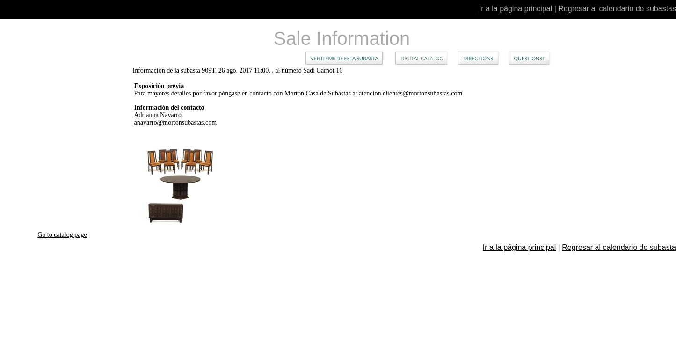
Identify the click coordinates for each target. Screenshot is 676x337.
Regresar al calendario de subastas (617, 9)
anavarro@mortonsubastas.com (175, 122)
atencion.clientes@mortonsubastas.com (410, 93)
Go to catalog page (62, 234)
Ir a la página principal (515, 9)
